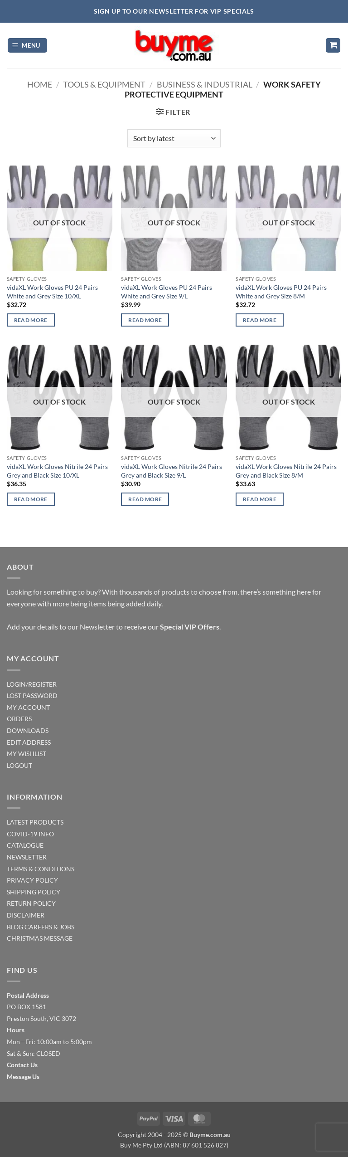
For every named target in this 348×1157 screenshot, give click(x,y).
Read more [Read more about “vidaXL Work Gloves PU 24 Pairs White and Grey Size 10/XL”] (31, 320)
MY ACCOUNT (28, 707)
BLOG (15, 927)
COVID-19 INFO (30, 834)
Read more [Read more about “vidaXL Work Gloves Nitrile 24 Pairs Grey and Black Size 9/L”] (145, 499)
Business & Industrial (204, 84)
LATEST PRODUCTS (35, 822)
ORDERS (19, 719)
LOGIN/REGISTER (32, 684)
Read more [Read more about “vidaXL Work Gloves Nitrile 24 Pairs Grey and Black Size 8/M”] (259, 499)
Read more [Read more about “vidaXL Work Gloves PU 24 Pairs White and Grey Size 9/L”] (145, 320)
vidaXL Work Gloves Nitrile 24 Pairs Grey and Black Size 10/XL (57, 471)
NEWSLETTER (27, 857)
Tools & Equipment (104, 84)
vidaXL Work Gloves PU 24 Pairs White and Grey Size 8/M (281, 291)
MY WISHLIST (26, 753)
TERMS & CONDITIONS (40, 869)
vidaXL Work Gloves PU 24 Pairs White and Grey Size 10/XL (52, 291)
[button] (28, 45)
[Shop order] (173, 138)
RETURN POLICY (31, 903)
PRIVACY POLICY (32, 880)
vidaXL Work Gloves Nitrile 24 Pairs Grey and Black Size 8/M (286, 471)
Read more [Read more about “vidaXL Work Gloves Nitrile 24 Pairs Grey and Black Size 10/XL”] (31, 499)
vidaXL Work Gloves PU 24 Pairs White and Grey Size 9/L (166, 291)
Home (39, 84)
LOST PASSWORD (32, 695)
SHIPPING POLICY (33, 892)
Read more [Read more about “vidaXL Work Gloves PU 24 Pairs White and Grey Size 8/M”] (259, 320)
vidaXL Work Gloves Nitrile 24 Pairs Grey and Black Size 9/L (171, 471)
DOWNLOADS (27, 730)
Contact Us (22, 1065)
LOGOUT (19, 765)
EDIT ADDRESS (29, 742)
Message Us (23, 1076)
